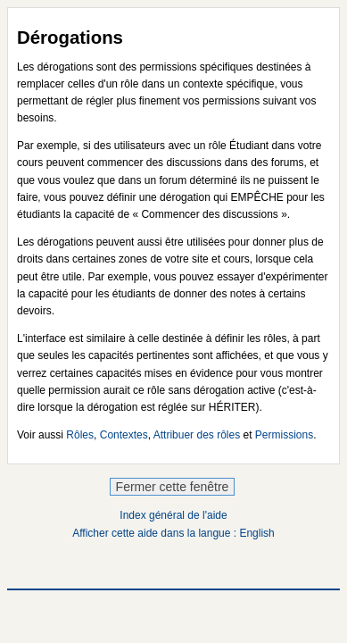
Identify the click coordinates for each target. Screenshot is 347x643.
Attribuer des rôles (196, 435)
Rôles (80, 435)
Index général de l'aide (173, 515)
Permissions (284, 435)
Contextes (124, 435)
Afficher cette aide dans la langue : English (173, 533)
